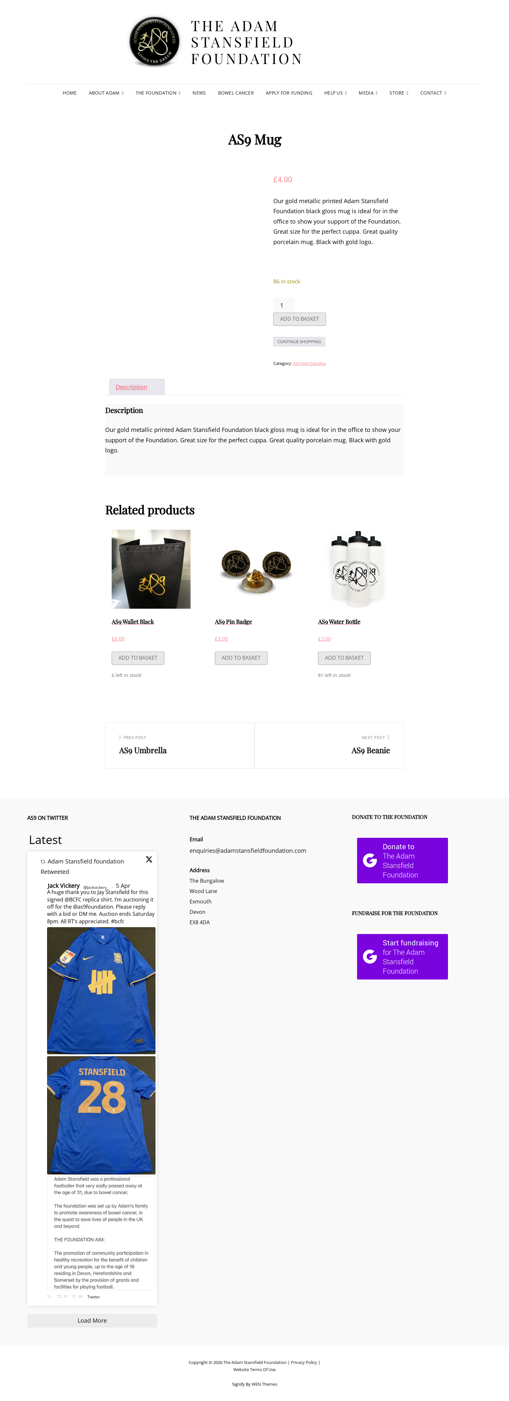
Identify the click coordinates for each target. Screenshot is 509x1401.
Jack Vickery (64, 885)
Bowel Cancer (236, 93)
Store (397, 93)
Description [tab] (131, 387)
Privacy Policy (304, 1362)
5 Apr (124, 885)
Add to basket (299, 318)
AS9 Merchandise (309, 363)
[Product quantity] (283, 305)
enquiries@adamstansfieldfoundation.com (248, 850)
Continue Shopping (299, 341)
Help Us (333, 93)
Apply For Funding (289, 93)
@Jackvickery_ (95, 887)
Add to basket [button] (137, 657)
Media (366, 93)
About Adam (104, 93)
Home (70, 93)
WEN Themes (264, 1384)
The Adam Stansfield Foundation (247, 42)
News (199, 93)
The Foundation (156, 93)
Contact (431, 93)
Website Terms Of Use (254, 1369)
